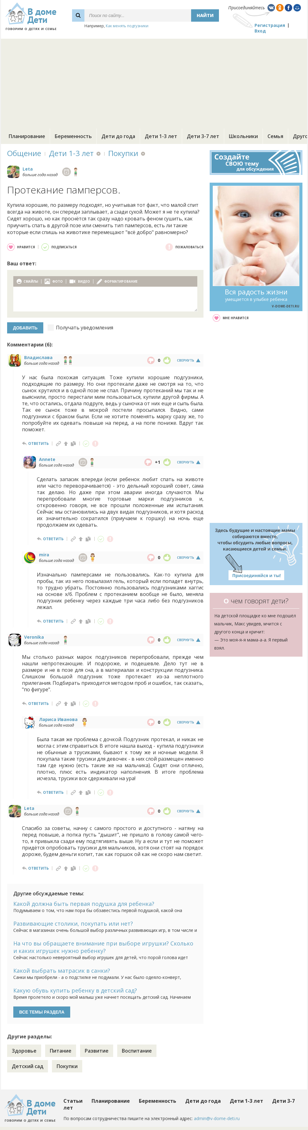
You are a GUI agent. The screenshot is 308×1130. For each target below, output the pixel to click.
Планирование (27, 136)
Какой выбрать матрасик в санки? (61, 970)
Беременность (73, 136)
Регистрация (270, 25)
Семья (275, 136)
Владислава (38, 357)
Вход (260, 31)
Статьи (73, 1100)
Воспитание (137, 1050)
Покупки (123, 153)
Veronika (34, 637)
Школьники (243, 136)
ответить (38, 443)
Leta (28, 169)
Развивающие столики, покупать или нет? (73, 923)
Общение (24, 153)
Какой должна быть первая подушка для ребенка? (83, 903)
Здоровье (24, 1050)
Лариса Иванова (58, 719)
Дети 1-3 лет (161, 136)
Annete (47, 459)
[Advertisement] (154, 82)
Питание (60, 1050)
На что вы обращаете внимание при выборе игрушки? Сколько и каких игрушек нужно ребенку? (103, 947)
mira (44, 555)
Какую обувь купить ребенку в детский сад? (75, 990)
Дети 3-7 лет (203, 136)
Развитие (97, 1050)
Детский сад (27, 1066)
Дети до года (118, 136)
